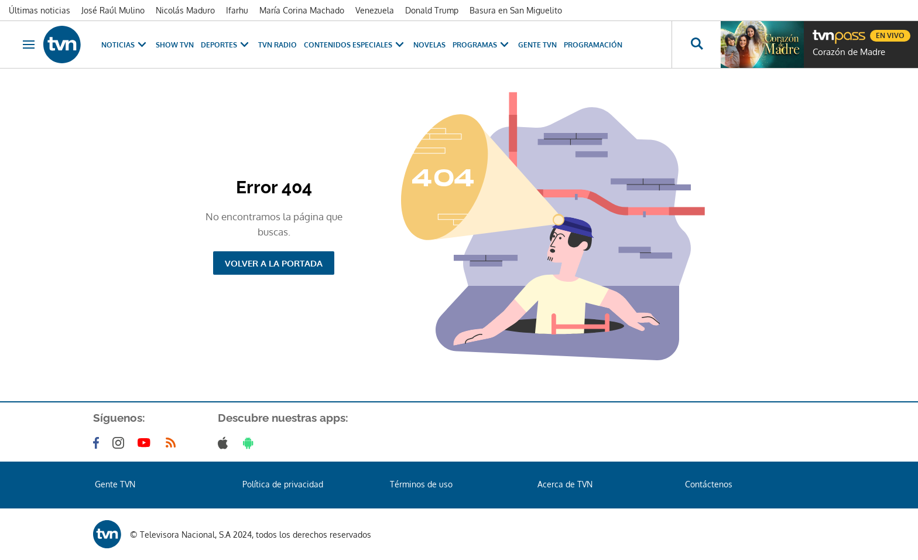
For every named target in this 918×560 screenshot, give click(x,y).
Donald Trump (431, 10)
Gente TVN (537, 44)
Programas (482, 44)
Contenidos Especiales (355, 44)
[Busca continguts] (696, 44)
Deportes (226, 44)
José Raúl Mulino (113, 10)
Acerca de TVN (564, 484)
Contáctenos (708, 484)
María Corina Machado (301, 10)
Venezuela (374, 10)
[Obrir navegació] (28, 44)
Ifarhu (237, 10)
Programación (593, 44)
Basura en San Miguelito (516, 10)
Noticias (125, 44)
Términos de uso (421, 484)
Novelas (429, 44)
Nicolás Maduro (185, 10)
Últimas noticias (39, 10)
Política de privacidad (282, 484)
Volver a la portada (274, 263)
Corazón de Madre (849, 52)
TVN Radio (277, 44)
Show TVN (175, 44)
